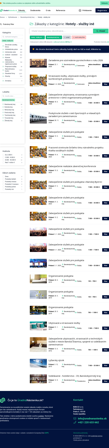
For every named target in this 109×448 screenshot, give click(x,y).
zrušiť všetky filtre (79, 37)
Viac (105, 66)
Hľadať (100, 31)
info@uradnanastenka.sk (90, 418)
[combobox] (61, 31)
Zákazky (21, 10)
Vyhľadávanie (12, 17)
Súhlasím (104, 3)
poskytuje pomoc (97, 436)
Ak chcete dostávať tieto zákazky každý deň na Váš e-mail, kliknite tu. (66, 49)
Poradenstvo (81, 381)
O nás (48, 10)
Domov (2, 17)
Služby (79, 103)
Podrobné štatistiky (101, 42)
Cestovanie (81, 65)
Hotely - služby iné (37, 37)
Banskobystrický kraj (27, 17)
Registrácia (102, 10)
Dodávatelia (35, 10)
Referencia (60, 10)
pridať (66, 37)
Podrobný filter (7, 24)
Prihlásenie (85, 10)
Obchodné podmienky (80, 433)
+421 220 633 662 (86, 422)
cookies (41, 416)
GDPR (47, 433)
